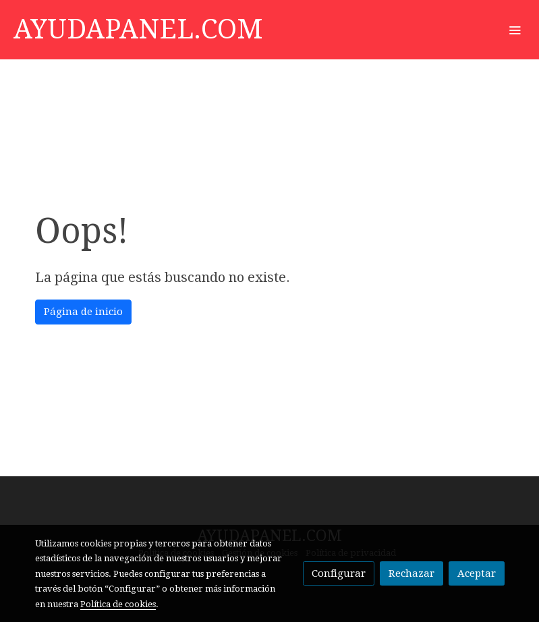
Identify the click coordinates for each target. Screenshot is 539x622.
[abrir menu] (514, 29)
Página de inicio (83, 312)
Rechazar (411, 573)
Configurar (339, 573)
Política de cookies (118, 604)
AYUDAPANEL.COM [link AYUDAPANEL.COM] (138, 29)
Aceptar (476, 573)
